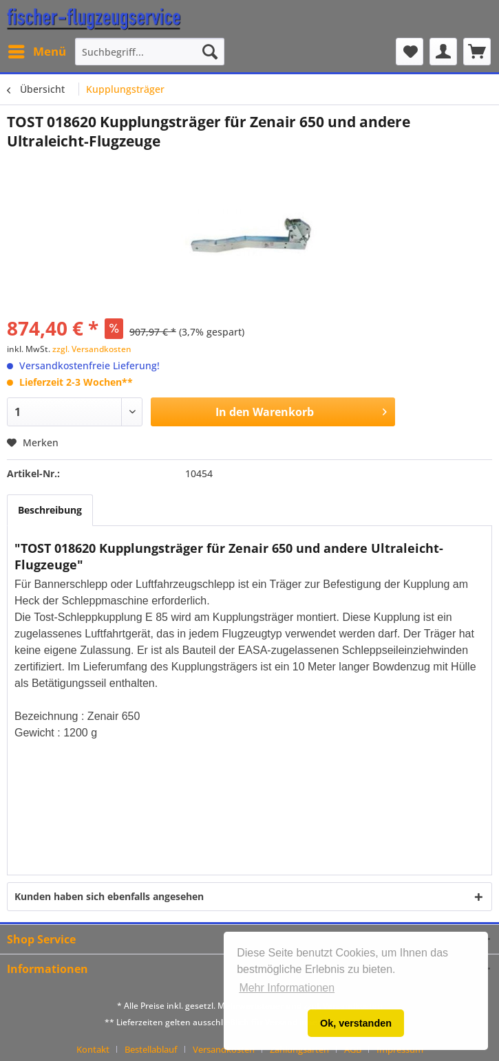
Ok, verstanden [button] (356, 1023)
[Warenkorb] (477, 51)
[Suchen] (209, 51)
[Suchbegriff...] (150, 51)
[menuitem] (36, 51)
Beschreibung (50, 509)
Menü (37, 50)
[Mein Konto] (443, 51)
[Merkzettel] (409, 51)
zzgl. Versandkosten (91, 349)
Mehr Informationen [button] (287, 988)
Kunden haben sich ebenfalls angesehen (109, 896)
